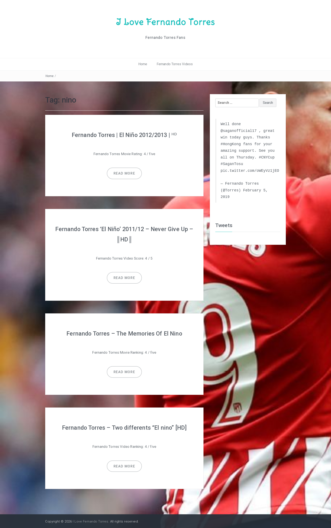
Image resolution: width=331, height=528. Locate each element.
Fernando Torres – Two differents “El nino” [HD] (124, 427)
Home (142, 64)
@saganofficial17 (239, 130)
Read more (124, 173)
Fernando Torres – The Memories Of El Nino (124, 333)
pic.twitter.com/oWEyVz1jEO (250, 170)
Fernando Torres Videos (175, 64)
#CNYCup (267, 157)
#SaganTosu (232, 164)
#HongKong (231, 143)
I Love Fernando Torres (165, 21)
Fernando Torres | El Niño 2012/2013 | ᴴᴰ (124, 134)
